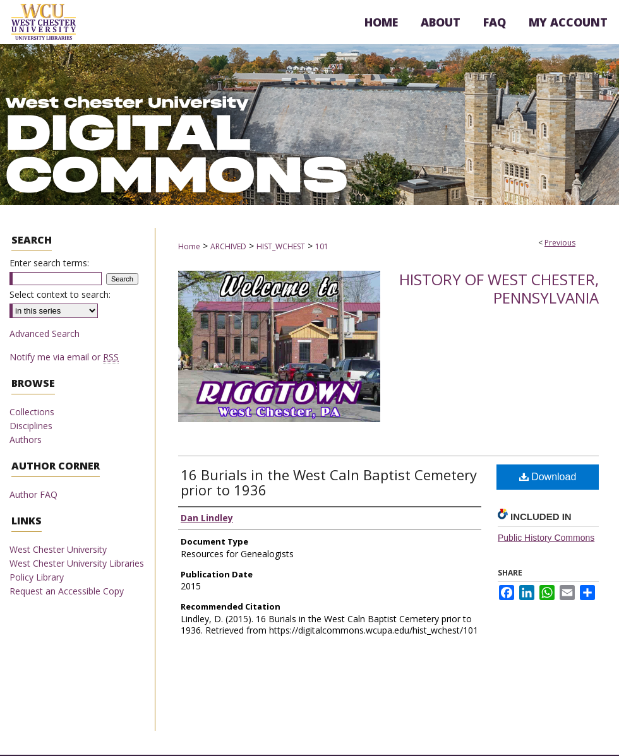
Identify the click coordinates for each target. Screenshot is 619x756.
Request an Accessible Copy (66, 591)
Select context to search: (60, 294)
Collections (31, 412)
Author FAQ (33, 494)
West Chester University (58, 549)
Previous (559, 242)
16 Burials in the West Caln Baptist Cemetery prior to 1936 (329, 482)
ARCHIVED (228, 246)
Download (548, 476)
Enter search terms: (49, 263)
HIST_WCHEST (280, 246)
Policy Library (36, 577)
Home (189, 246)
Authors (25, 440)
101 (321, 246)
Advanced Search (44, 334)
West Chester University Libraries (76, 563)
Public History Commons (546, 538)
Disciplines (30, 426)
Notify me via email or (64, 357)
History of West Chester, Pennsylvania (499, 288)
